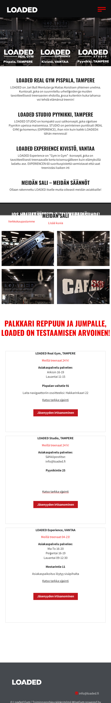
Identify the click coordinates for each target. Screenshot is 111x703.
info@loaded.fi (89, 693)
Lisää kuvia (55, 223)
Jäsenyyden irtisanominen (55, 413)
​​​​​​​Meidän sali (55, 215)
